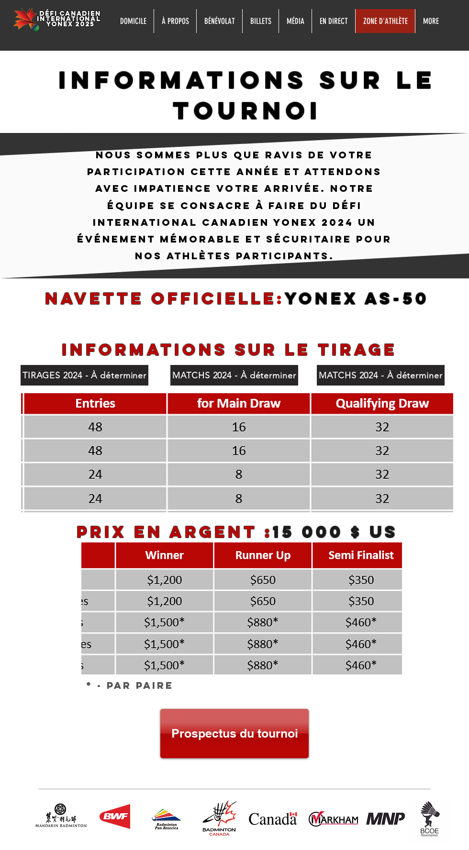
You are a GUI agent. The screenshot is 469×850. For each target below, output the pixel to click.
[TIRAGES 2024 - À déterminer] (84, 375)
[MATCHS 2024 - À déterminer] (234, 375)
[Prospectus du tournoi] (234, 733)
